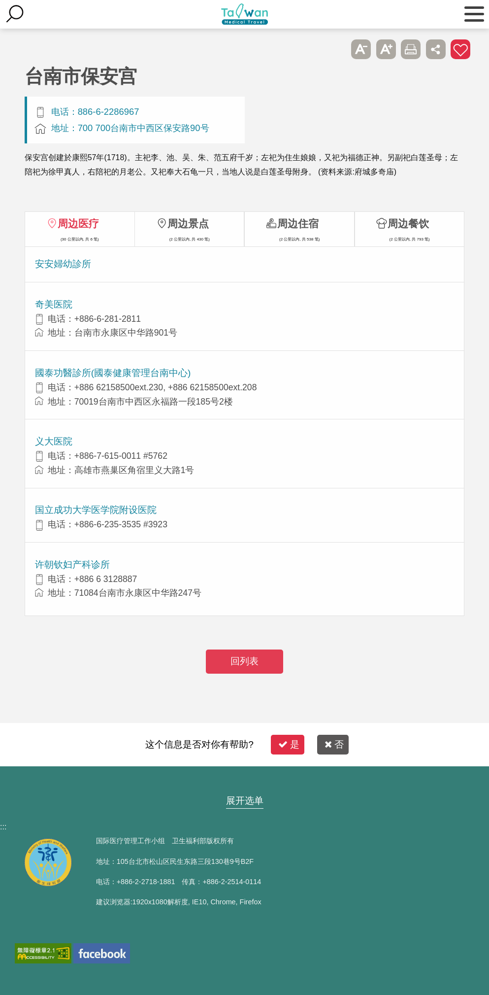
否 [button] (334, 744)
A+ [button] (386, 49)
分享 (436, 49)
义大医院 (53, 441)
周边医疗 (78, 223)
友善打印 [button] (411, 49)
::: (3, 827)
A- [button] (361, 49)
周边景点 (188, 223)
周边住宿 (298, 223)
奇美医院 (53, 304)
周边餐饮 (408, 223)
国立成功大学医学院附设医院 (96, 510)
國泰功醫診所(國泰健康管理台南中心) (113, 373)
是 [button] (288, 744)
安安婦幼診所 (63, 264)
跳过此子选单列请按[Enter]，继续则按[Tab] (336, 49)
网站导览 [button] (244, 781)
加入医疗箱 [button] (460, 49)
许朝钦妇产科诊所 (72, 564)
